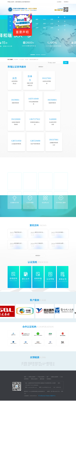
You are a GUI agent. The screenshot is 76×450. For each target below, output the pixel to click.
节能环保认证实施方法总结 (19, 232)
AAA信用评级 (44, 23)
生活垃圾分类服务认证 (30, 364)
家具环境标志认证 (37, 364)
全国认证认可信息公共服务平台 (46, 395)
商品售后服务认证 (33, 59)
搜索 (66, 62)
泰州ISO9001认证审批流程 (39, 232)
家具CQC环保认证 (41, 364)
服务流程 (42, 378)
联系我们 (66, 1)
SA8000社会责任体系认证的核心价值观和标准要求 (60, 243)
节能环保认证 (34, 364)
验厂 (48, 376)
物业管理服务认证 (22, 364)
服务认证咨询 (37, 23)
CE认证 (26, 59)
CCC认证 (21, 59)
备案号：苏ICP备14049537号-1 (53, 391)
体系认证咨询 (32, 376)
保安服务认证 (52, 364)
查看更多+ (41, 66)
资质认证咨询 (52, 23)
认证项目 (59, 1)
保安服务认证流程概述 (19, 243)
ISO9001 (16, 59)
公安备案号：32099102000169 (30, 395)
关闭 (31, 13)
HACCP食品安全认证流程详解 (39, 243)
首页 (25, 376)
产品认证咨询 (41, 376)
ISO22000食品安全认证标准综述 (60, 232)
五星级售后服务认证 (26, 364)
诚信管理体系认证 (49, 364)
